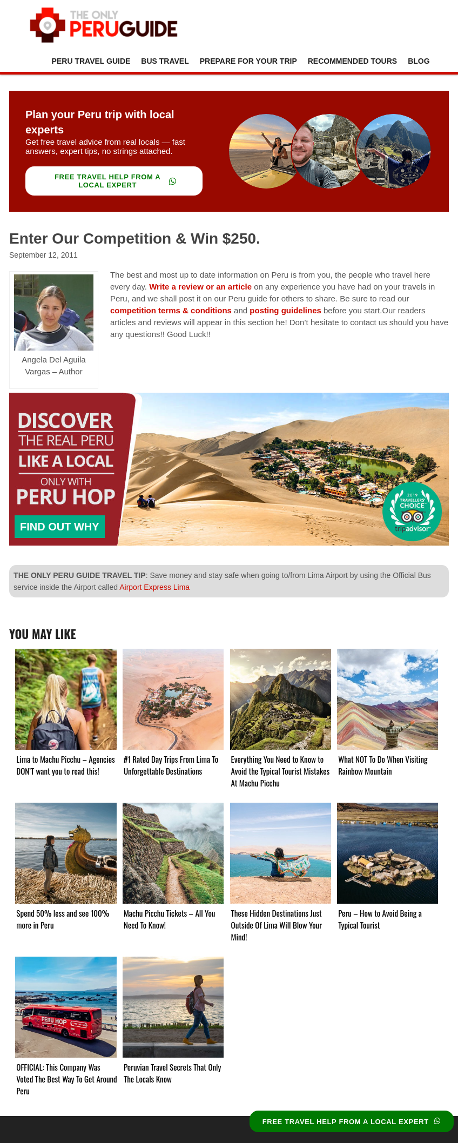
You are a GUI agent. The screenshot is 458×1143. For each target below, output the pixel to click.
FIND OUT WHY (59, 527)
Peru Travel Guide (91, 61)
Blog (418, 61)
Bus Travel (164, 61)
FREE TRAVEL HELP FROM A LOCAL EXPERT (116, 181)
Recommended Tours (352, 61)
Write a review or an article (200, 286)
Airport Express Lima (154, 587)
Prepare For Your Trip (248, 61)
